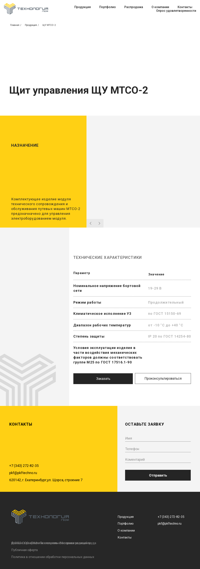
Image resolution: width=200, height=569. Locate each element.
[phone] (158, 448)
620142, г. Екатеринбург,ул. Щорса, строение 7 (45, 480)
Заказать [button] (103, 379)
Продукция (82, 7)
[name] (158, 438)
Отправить (158, 475)
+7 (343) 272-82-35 (24, 466)
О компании (160, 7)
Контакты (185, 7)
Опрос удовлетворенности (176, 11)
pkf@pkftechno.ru (23, 473)
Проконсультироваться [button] (163, 378)
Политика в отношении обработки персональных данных (52, 557)
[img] (40, 517)
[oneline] (158, 459)
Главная (14, 25)
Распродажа (133, 7)
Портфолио (107, 7)
